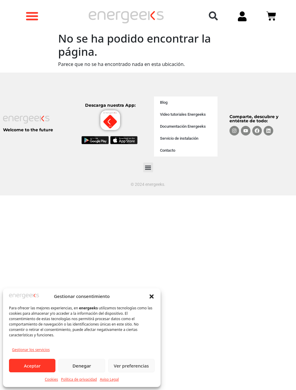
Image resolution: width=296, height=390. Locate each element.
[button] (152, 296)
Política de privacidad (79, 379)
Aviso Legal (109, 379)
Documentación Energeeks (183, 126)
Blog (163, 102)
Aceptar (32, 366)
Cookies (51, 379)
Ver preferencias (131, 366)
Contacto (167, 150)
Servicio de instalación (179, 138)
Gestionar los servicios (31, 349)
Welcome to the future (28, 129)
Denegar (82, 366)
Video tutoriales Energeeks (183, 114)
